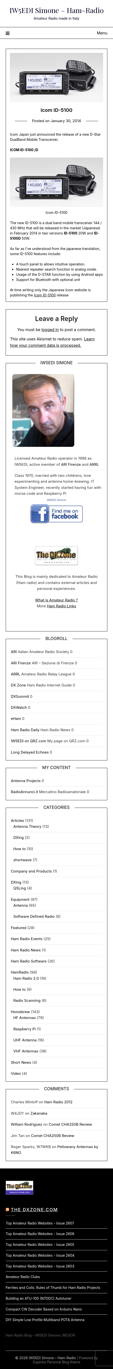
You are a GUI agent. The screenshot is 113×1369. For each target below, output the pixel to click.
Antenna (20, 905)
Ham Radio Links (61, 606)
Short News (21, 1062)
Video (16, 1073)
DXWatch (19, 707)
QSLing (19, 888)
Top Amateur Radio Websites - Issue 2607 (40, 1223)
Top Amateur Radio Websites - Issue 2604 (40, 1255)
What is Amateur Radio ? (56, 600)
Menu (102, 32)
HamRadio (20, 972)
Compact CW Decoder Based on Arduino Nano (44, 1309)
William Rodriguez (26, 1124)
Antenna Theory (27, 826)
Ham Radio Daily (25, 730)
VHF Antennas (25, 1051)
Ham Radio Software (29, 961)
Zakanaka (38, 1113)
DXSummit (20, 696)
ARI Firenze (71, 464)
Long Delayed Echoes (30, 752)
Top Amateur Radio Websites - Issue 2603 (40, 1266)
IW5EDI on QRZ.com (28, 741)
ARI (14, 651)
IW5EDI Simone (56, 499)
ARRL (94, 464)
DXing (18, 837)
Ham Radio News (26, 950)
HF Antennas (24, 1017)
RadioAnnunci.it (24, 791)
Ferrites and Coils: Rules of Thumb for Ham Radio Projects (53, 1287)
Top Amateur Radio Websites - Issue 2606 (40, 1234)
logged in (50, 329)
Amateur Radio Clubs (23, 1277)
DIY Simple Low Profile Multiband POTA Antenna (45, 1320)
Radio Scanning (26, 1000)
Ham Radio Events (26, 938)
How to (19, 848)
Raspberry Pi (24, 1029)
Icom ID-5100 (45, 295)
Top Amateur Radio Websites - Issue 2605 (40, 1244)
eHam (16, 718)
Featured (18, 927)
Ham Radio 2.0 (26, 978)
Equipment (20, 899)
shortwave (22, 860)
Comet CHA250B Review (70, 1124)
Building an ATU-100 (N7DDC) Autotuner (39, 1298)
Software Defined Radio (34, 916)
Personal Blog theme (63, 1362)
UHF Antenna (25, 1040)
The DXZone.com (34, 1209)
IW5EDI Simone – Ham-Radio (56, 10)
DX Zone (18, 685)
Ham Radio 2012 (58, 1102)
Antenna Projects (26, 780)
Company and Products (31, 871)
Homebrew (20, 1011)
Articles (17, 820)
